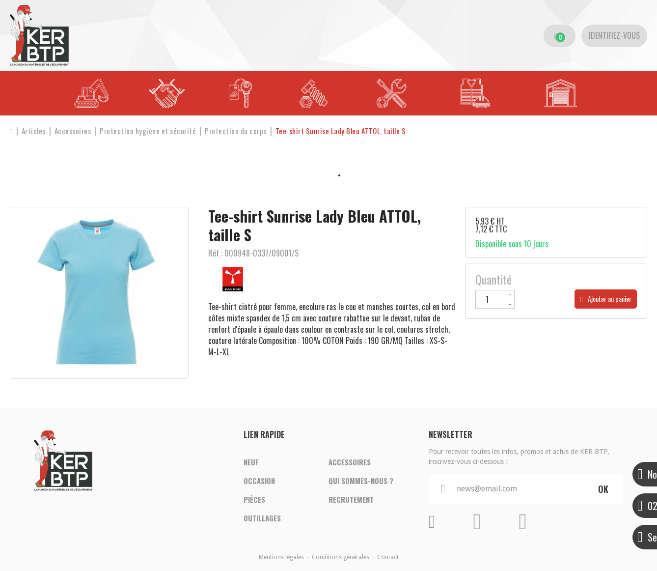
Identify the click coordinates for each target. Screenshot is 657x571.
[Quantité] (495, 299)
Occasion (259, 480)
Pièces (254, 499)
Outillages (262, 518)
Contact (388, 557)
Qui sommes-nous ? (360, 480)
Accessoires (349, 462)
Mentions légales (281, 557)
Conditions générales (340, 557)
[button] (340, 131)
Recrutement (351, 499)
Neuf (251, 462)
